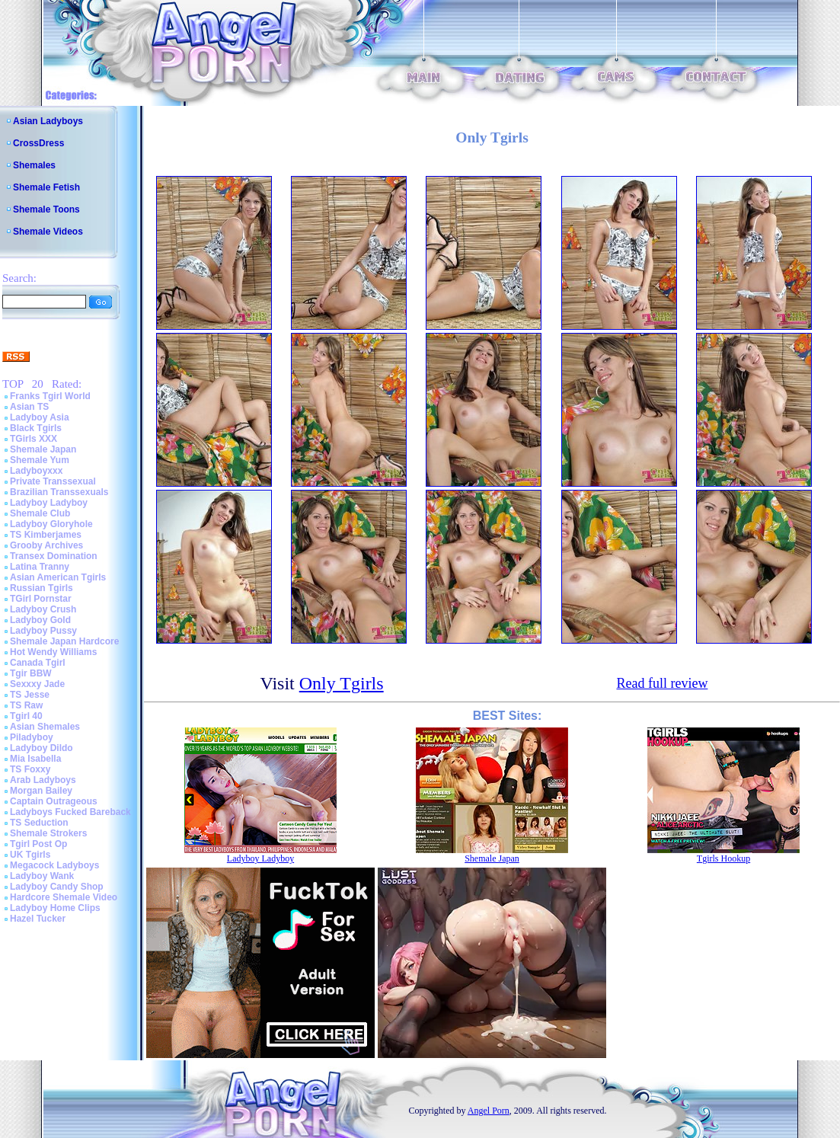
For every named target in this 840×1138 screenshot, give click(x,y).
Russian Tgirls (41, 588)
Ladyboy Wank (42, 876)
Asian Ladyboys (48, 121)
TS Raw (26, 705)
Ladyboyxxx (36, 470)
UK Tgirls (30, 854)
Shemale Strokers (48, 833)
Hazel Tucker (37, 918)
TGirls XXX (33, 438)
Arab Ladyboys (43, 780)
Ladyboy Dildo (41, 748)
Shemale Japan (43, 449)
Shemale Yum (39, 460)
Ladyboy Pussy (43, 630)
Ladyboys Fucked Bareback (70, 812)
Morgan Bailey (41, 790)
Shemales (34, 165)
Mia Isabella (35, 758)
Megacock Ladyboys (54, 865)
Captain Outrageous (53, 801)
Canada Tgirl (37, 662)
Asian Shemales (45, 726)
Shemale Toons (46, 209)
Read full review (661, 683)
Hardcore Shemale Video (63, 897)
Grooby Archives (46, 545)
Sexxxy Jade (37, 684)
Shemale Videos (48, 231)
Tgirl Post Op (38, 844)
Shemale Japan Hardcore (64, 641)
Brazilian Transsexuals (59, 492)
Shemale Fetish (46, 187)
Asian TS (29, 406)
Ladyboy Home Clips (55, 908)
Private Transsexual (53, 481)
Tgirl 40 (26, 716)
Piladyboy (31, 737)
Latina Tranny (39, 566)
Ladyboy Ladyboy (49, 502)
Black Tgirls (36, 428)
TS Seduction (39, 822)
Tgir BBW (31, 673)
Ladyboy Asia (39, 417)
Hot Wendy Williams (53, 652)
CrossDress (38, 143)
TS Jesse (30, 694)
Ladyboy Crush (43, 609)
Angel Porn (488, 1110)
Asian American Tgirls (58, 577)
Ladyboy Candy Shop (57, 886)
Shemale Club (40, 513)
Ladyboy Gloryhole (51, 524)
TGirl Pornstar (41, 598)
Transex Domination (53, 556)
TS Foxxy (30, 769)
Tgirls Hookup (723, 858)
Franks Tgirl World (50, 396)
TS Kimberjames (45, 534)
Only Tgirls (341, 683)
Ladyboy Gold (40, 620)
